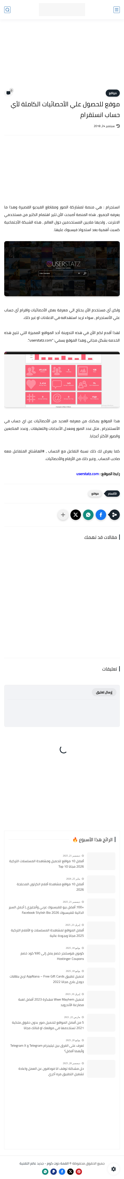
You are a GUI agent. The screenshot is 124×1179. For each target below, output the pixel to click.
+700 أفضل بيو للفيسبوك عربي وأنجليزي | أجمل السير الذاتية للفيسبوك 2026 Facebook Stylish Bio (46, 910)
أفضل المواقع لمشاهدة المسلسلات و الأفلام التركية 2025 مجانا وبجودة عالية (47, 933)
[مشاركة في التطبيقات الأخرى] (63, 515)
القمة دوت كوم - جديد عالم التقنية (44, 1163)
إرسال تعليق (104, 692)
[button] (101, 515)
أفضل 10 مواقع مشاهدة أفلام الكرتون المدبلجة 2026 (50, 886)
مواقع (113, 93)
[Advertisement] (62, 57)
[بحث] (7, 9)
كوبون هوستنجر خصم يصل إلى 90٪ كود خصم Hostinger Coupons (52, 956)
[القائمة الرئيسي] (116, 9)
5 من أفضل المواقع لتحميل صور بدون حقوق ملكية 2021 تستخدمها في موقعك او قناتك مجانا (48, 1025)
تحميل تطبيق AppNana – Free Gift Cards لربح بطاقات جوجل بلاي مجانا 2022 (47, 979)
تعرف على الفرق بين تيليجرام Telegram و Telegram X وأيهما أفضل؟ (47, 1048)
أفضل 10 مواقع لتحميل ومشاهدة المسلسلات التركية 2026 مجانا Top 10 (46, 863)
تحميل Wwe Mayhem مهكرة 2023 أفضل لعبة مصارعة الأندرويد (51, 1002)
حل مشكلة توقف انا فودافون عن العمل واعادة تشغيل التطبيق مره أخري (51, 1071)
